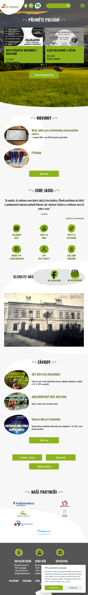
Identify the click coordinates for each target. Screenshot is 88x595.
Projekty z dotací (27, 457)
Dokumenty (61, 457)
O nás (37, 580)
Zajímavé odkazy (44, 466)
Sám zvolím (66, 582)
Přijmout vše (54, 588)
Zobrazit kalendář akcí (44, 75)
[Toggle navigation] (82, 5)
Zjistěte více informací (75, 218)
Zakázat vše (73, 588)
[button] (41, 64)
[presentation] (2, 39)
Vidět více (44, 173)
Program (26, 580)
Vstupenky (14, 580)
